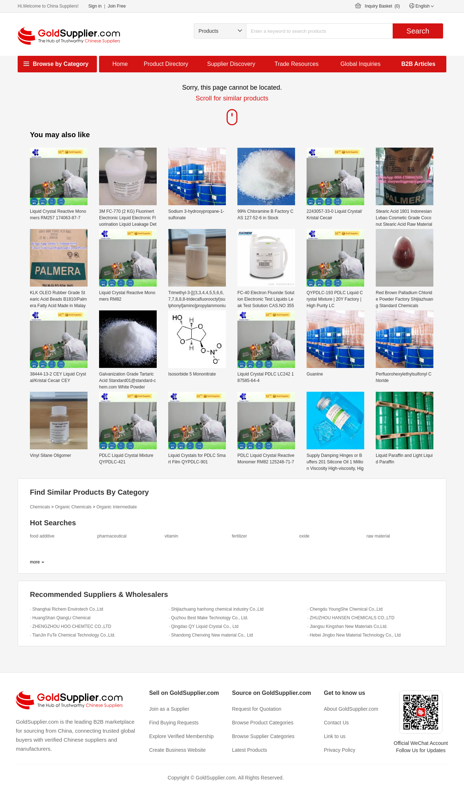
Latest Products (249, 750)
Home (120, 64)
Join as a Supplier (169, 709)
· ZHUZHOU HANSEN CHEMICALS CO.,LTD (350, 617)
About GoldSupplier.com (351, 709)
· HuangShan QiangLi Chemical (60, 617)
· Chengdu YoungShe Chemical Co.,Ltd (345, 609)
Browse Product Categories (262, 722)
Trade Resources (296, 64)
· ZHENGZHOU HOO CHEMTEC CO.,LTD (70, 626)
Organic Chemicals (73, 506)
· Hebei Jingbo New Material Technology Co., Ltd (354, 635)
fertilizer (239, 536)
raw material (378, 536)
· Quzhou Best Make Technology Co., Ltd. (208, 617)
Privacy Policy (339, 750)
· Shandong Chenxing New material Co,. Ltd (211, 635)
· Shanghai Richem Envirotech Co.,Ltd (66, 609)
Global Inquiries (360, 64)
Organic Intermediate (117, 506)
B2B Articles (418, 64)
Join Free (117, 6)
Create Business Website (177, 750)
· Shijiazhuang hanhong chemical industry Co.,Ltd (216, 609)
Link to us (334, 736)
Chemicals (40, 506)
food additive (42, 536)
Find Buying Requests (173, 722)
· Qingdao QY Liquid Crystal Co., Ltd (203, 626)
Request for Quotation (256, 709)
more (35, 562)
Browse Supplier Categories (263, 736)
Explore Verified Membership (181, 736)
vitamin (171, 536)
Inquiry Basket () (382, 6)
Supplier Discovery (231, 64)
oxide (304, 536)
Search (417, 31)
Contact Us (336, 722)
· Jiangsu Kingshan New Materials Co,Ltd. (347, 626)
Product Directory (166, 64)
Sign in (95, 6)
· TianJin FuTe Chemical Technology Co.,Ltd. (72, 635)
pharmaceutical (111, 536)
